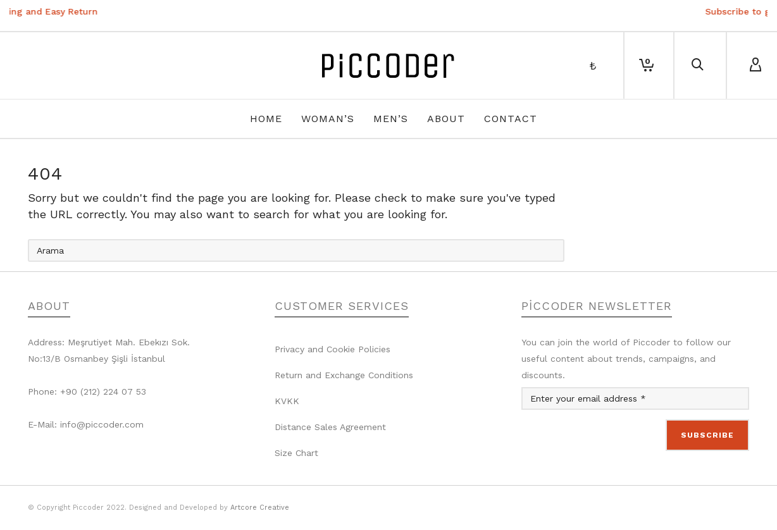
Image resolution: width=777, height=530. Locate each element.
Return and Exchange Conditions (344, 375)
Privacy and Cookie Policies (332, 349)
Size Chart (296, 453)
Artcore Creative (259, 507)
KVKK (287, 401)
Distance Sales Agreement (330, 427)
